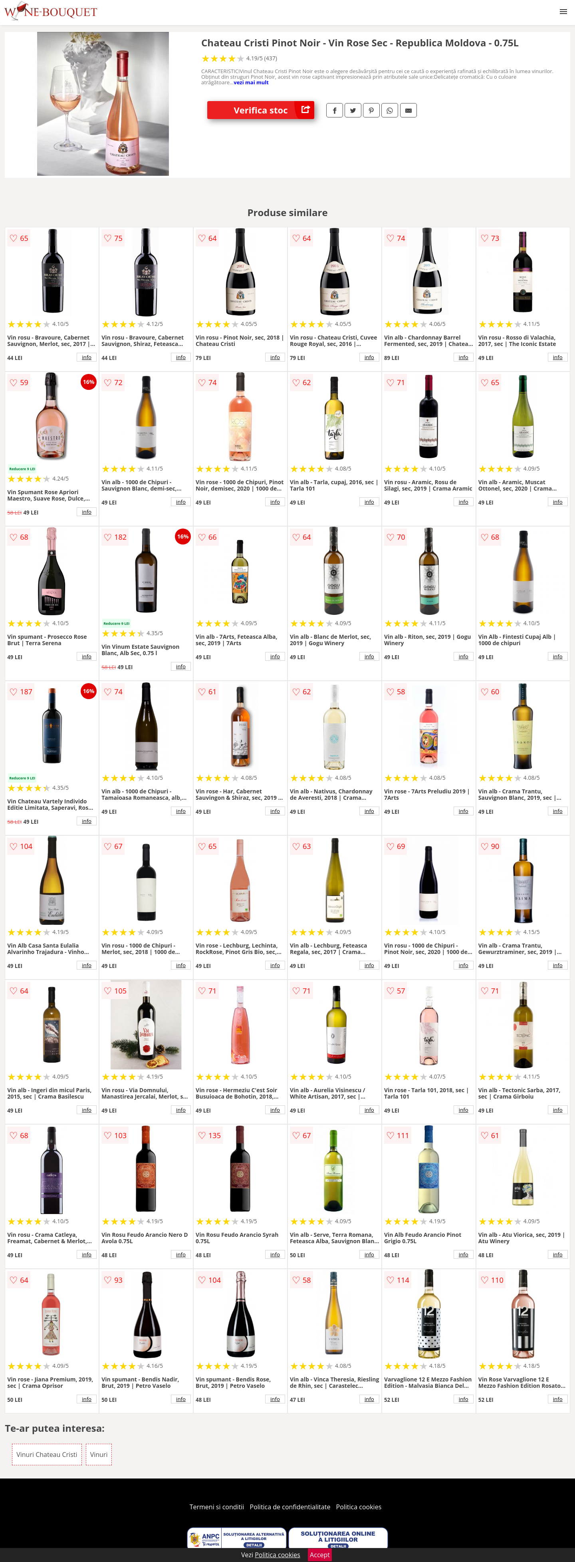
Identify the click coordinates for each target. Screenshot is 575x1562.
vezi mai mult (251, 82)
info (86, 357)
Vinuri (99, 1454)
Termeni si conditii (217, 1506)
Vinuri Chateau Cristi (46, 1454)
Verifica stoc (274, 110)
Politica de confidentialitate (290, 1506)
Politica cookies (359, 1506)
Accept (320, 1554)
